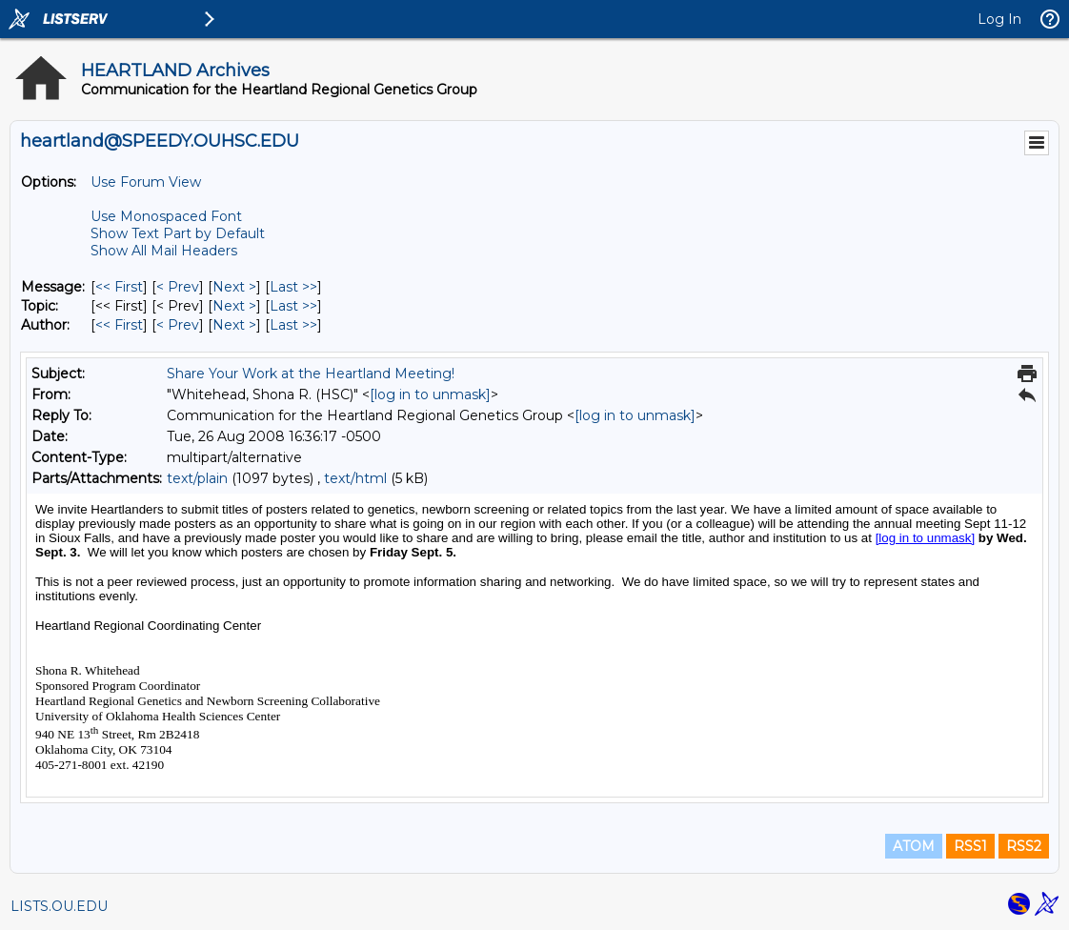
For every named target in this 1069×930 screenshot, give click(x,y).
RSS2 (1023, 846)
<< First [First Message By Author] (119, 325)
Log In (999, 19)
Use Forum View (146, 182)
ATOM (914, 846)
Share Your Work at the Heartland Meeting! (310, 373)
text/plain (197, 478)
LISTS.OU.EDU (59, 906)
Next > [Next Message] (234, 286)
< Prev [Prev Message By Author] (177, 325)
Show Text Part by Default (178, 233)
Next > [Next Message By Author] (234, 325)
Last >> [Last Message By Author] (293, 325)
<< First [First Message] (119, 286)
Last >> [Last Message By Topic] (293, 305)
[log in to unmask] (430, 394)
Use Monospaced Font (166, 216)
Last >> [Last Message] (293, 286)
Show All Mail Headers (164, 250)
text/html (355, 478)
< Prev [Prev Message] (177, 286)
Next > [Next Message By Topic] (234, 305)
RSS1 (970, 846)
